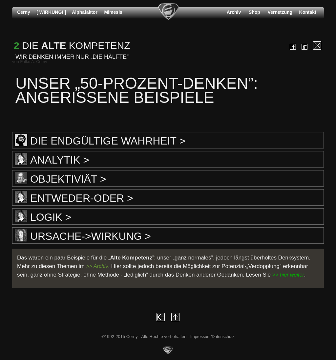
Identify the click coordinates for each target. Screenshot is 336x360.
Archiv (234, 12)
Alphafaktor (84, 12)
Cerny (23, 12)
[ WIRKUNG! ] (51, 12)
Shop (254, 12)
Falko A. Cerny (33, 61)
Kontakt (307, 12)
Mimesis (113, 12)
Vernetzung (280, 12)
